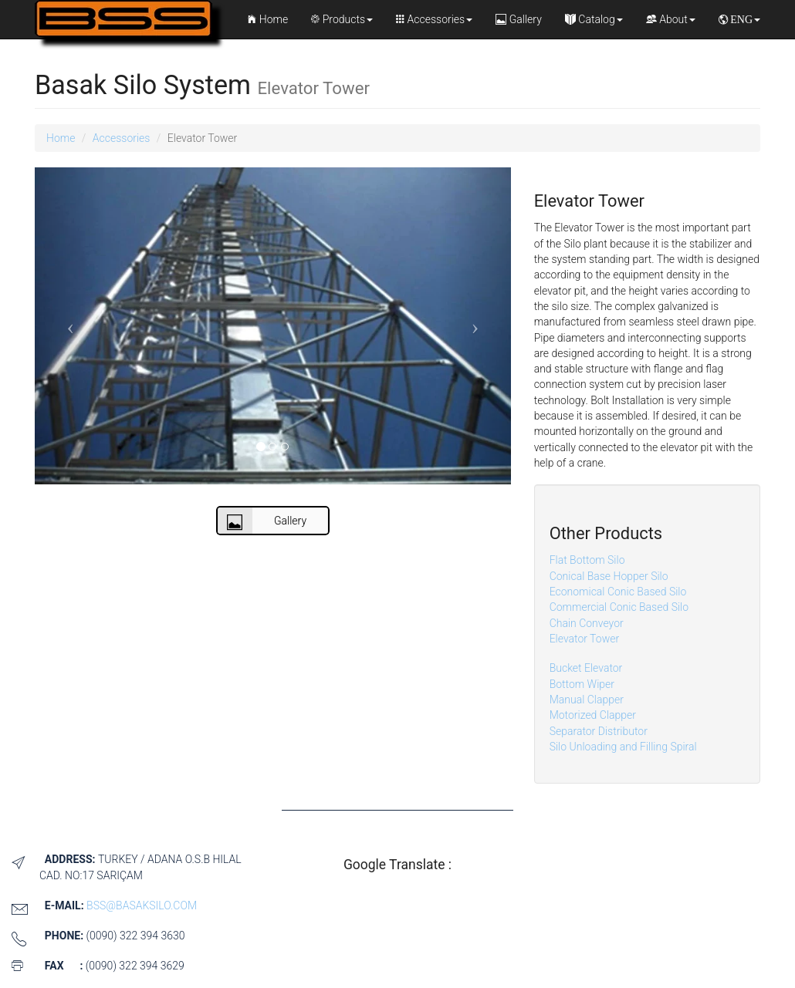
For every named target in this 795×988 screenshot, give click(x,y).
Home (268, 19)
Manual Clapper (587, 699)
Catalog (594, 19)
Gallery (519, 19)
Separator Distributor (599, 731)
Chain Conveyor (587, 623)
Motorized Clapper (593, 715)
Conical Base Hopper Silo (609, 576)
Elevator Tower (584, 638)
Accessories (434, 19)
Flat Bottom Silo (587, 560)
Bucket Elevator (586, 668)
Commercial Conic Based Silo (619, 607)
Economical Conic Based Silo (618, 591)
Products (342, 19)
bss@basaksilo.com (141, 905)
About (670, 19)
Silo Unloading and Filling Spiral (623, 746)
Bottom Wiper (582, 684)
